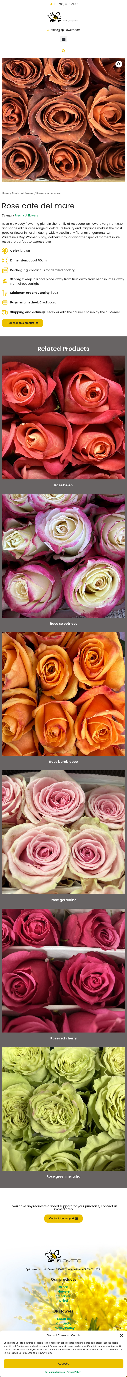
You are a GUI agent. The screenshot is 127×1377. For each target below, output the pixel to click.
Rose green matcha (64, 1176)
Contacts (63, 1323)
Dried (63, 1300)
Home (5, 193)
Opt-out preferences (55, 1372)
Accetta (63, 1364)
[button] (121, 1335)
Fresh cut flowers (23, 193)
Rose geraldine (63, 900)
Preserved (63, 1296)
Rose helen (63, 485)
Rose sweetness (63, 623)
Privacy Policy (74, 1372)
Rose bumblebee (63, 761)
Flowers (63, 1291)
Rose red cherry (63, 1038)
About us (64, 1319)
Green (63, 1287)
